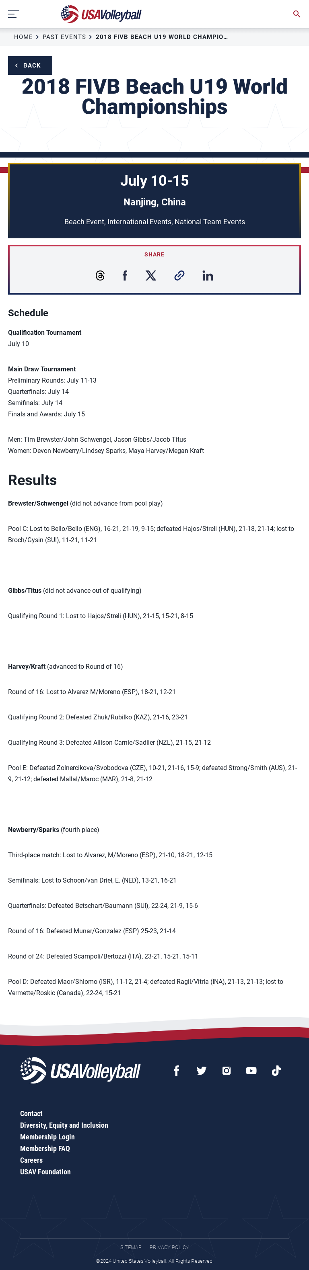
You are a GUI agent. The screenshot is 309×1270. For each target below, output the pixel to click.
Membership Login (47, 1137)
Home (23, 37)
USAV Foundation (45, 1172)
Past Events (64, 37)
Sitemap (131, 1247)
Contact (31, 1113)
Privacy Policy (169, 1247)
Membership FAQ (45, 1148)
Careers (31, 1160)
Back (32, 65)
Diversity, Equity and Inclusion (64, 1125)
